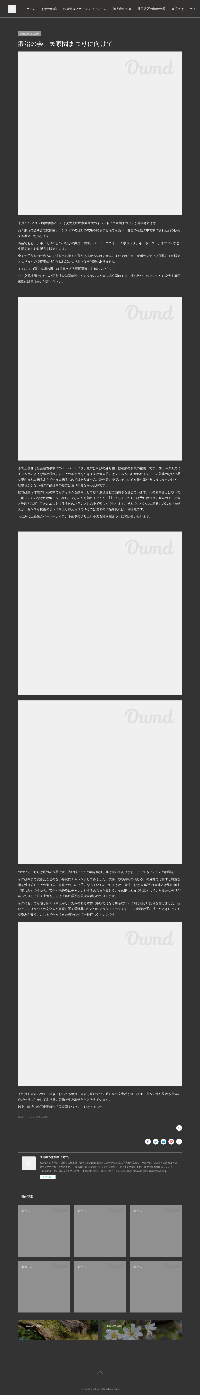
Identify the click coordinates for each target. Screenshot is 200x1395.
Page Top (100, 1373)
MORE (184, 9)
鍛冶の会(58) (42, 1117)
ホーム (39, 9)
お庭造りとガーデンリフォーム (93, 9)
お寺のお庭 (58, 9)
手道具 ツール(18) (26, 1117)
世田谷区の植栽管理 (160, 9)
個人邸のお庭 (130, 9)
